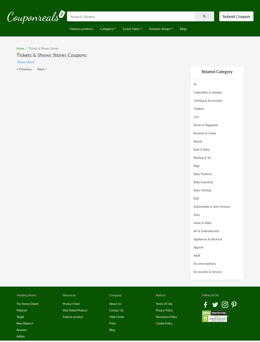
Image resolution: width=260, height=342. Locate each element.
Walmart (21, 310)
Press (112, 323)
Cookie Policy (164, 323)
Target (20, 317)
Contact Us (116, 310)
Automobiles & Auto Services (212, 206)
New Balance (24, 323)
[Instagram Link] (225, 304)
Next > (42, 69)
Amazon (21, 330)
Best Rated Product (75, 310)
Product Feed (71, 304)
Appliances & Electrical (208, 239)
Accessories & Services (208, 272)
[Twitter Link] (215, 304)
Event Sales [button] (131, 29)
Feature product (81, 29)
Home (20, 48)
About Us (115, 304)
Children (199, 108)
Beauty (198, 141)
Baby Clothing (202, 190)
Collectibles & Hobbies (208, 92)
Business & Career (205, 133)
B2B (196, 198)
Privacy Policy (164, 310)
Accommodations (205, 263)
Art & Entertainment (206, 231)
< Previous (24, 69)
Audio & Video (203, 223)
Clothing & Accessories (208, 100)
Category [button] (106, 29)
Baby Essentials (203, 182)
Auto (197, 214)
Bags (197, 166)
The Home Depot (27, 304)
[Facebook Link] (206, 304)
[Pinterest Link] (234, 304)
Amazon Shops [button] (159, 29)
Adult (197, 255)
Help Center (116, 317)
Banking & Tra (202, 157)
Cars (196, 117)
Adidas (20, 336)
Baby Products (203, 174)
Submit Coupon (236, 16)
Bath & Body (202, 149)
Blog (183, 29)
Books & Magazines (206, 125)
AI (195, 84)
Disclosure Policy (166, 317)
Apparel (198, 247)
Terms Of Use (164, 304)
